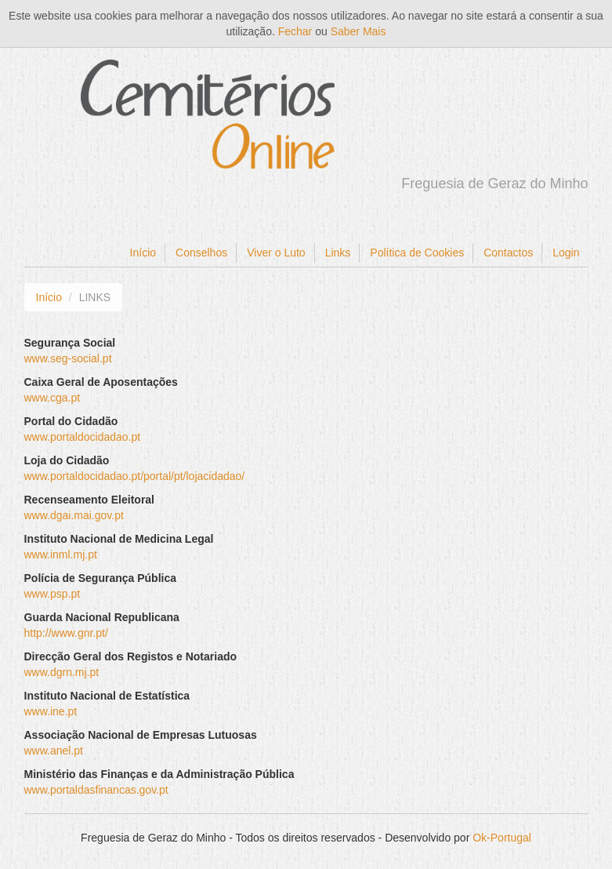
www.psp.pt (52, 593)
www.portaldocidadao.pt (82, 437)
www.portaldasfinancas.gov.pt (96, 790)
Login (565, 252)
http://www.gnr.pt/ (66, 633)
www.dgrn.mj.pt (62, 672)
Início (143, 252)
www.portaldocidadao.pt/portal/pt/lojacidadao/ (134, 476)
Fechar (295, 31)
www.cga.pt (52, 397)
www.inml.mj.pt (60, 554)
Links (338, 252)
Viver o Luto (276, 252)
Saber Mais (358, 31)
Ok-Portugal (502, 837)
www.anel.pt (53, 750)
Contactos (508, 252)
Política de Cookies (417, 252)
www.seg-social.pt (68, 358)
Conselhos (201, 252)
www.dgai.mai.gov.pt (74, 515)
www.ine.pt (51, 711)
